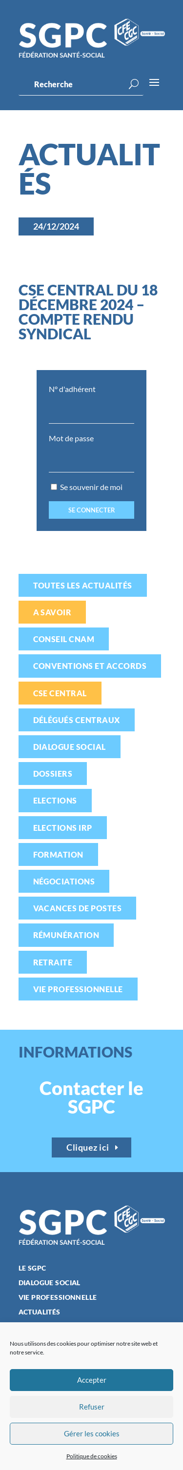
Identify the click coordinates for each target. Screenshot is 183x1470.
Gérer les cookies (92, 1433)
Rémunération (66, 935)
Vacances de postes (77, 908)
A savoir (52, 612)
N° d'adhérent (72, 388)
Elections (55, 800)
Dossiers (53, 773)
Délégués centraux (76, 720)
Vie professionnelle (78, 989)
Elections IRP (62, 827)
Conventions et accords (90, 665)
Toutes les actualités (82, 585)
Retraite (53, 962)
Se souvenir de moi (86, 486)
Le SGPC (32, 1268)
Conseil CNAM (64, 639)
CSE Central (60, 693)
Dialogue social (69, 746)
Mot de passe (71, 438)
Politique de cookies (91, 1456)
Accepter (91, 1379)
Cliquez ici (87, 1147)
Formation (58, 854)
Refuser (91, 1406)
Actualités (40, 1312)
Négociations (64, 881)
